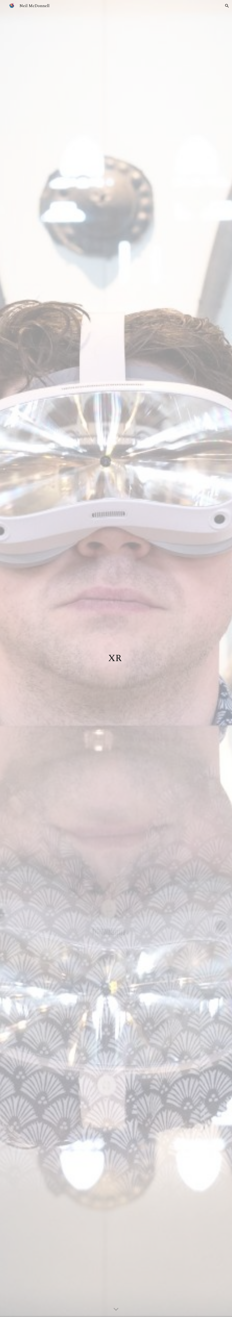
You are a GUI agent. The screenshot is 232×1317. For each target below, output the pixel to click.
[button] (227, 6)
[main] (116, 658)
